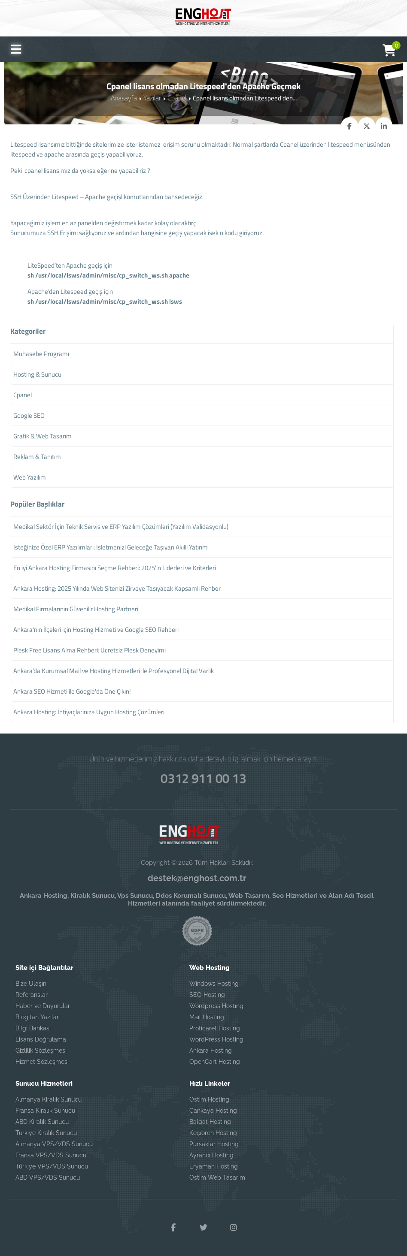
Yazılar (151, 98)
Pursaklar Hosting (214, 1144)
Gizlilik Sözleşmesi (41, 1051)
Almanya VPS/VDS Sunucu (54, 1144)
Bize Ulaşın (30, 984)
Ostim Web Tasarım (217, 1177)
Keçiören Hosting (213, 1133)
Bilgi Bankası (33, 1028)
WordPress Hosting (216, 1039)
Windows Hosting (214, 984)
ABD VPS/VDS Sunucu (47, 1177)
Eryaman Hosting (213, 1166)
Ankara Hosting (210, 1051)
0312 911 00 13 (203, 776)
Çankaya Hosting (213, 1111)
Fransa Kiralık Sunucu (45, 1111)
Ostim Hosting (209, 1099)
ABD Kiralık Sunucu (42, 1122)
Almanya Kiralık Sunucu (48, 1099)
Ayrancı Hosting (211, 1155)
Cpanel (176, 98)
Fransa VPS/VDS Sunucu (50, 1155)
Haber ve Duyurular (42, 1006)
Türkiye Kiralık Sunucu (46, 1133)
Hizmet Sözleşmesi (42, 1062)
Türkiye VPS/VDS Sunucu (51, 1166)
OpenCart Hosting (214, 1062)
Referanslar (31, 995)
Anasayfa (124, 98)
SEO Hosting (207, 995)
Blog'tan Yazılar (37, 1017)
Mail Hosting (206, 1017)
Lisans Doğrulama (40, 1039)
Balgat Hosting (210, 1122)
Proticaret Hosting (214, 1028)
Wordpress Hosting (216, 1006)
